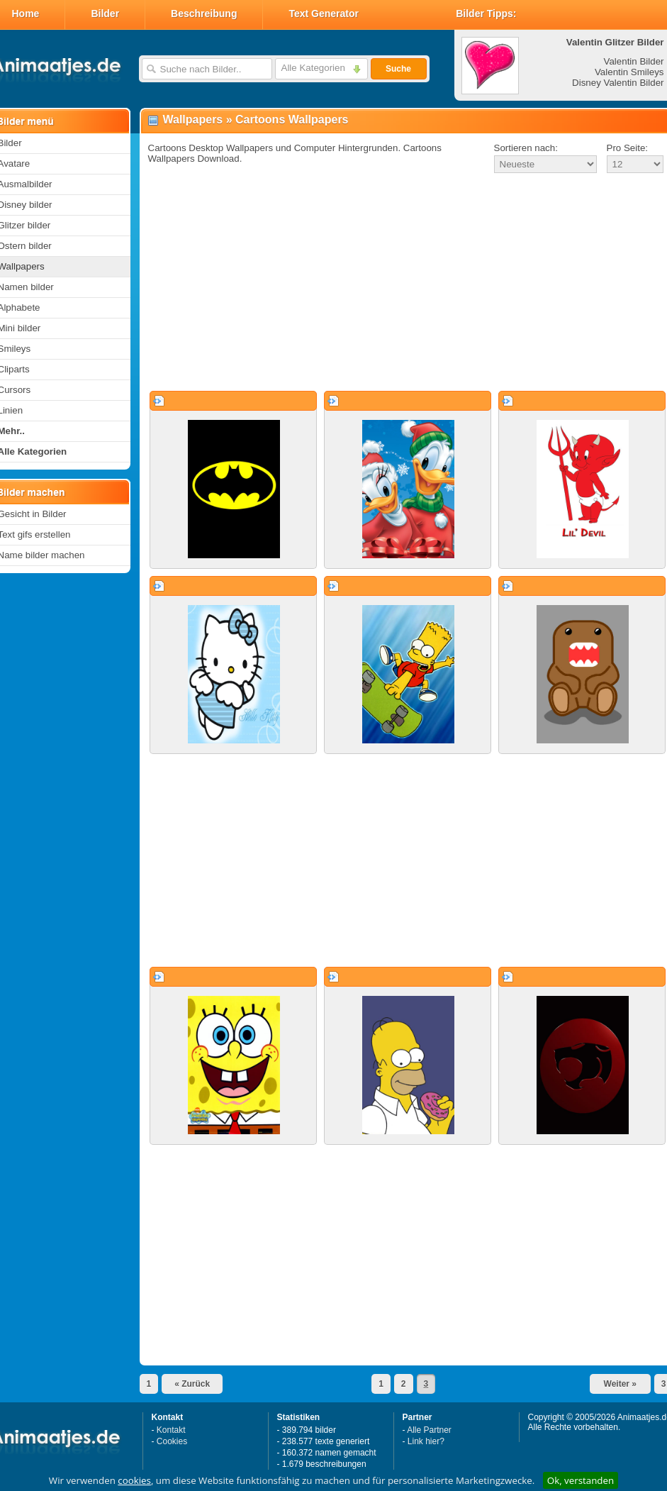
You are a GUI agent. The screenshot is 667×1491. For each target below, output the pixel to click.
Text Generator (323, 13)
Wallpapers (193, 119)
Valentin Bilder (634, 61)
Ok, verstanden (580, 1480)
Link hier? (426, 1441)
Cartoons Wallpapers (291, 119)
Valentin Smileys (629, 72)
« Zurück (192, 1384)
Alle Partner (429, 1430)
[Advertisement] (401, 283)
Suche (398, 69)
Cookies (172, 1441)
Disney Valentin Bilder (617, 82)
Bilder (105, 13)
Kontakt (171, 1430)
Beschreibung (204, 13)
